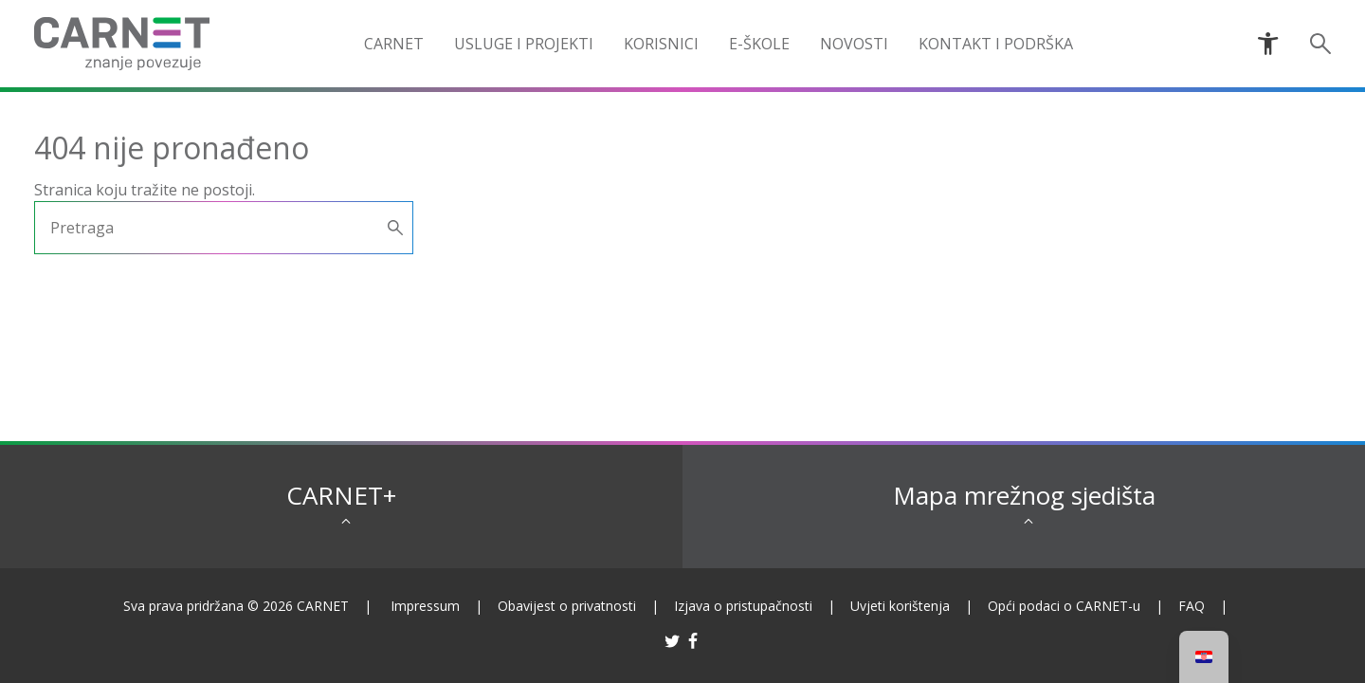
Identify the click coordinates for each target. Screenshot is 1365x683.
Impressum (425, 606)
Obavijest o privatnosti (567, 606)
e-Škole (759, 43)
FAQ (1191, 606)
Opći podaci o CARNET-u (1064, 606)
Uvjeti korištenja (900, 606)
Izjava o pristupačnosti (743, 606)
